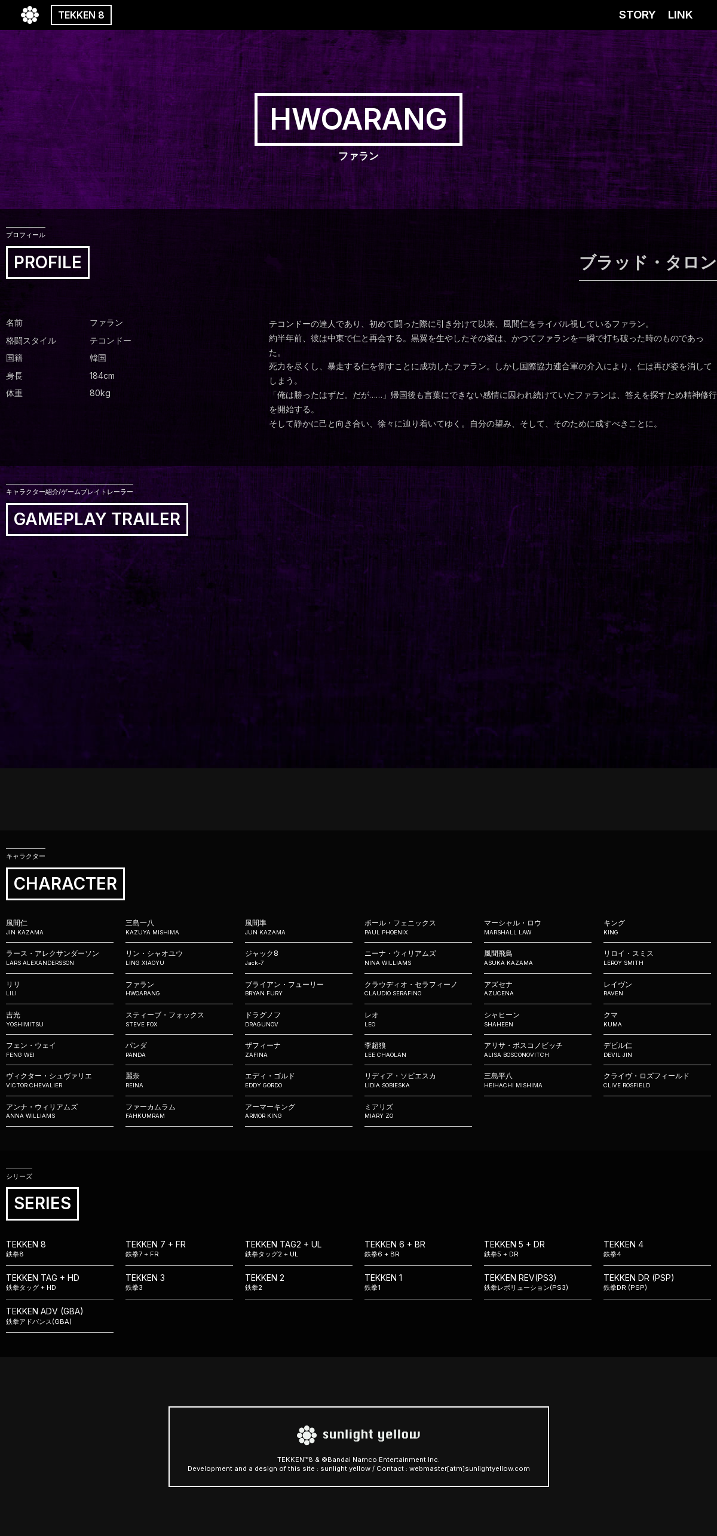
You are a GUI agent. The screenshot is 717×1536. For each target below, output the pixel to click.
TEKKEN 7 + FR (179, 1249)
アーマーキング (299, 1111)
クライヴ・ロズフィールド (657, 1080)
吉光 (60, 1019)
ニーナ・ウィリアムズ (418, 958)
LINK (680, 15)
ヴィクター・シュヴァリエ (60, 1080)
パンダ (179, 1050)
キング (657, 927)
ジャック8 (299, 958)
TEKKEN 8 (81, 15)
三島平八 (538, 1080)
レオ (418, 1019)
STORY (637, 15)
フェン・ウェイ (60, 1050)
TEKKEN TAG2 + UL (299, 1249)
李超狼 (418, 1050)
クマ (657, 1019)
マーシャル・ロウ (538, 927)
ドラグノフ (299, 1019)
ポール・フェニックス (418, 927)
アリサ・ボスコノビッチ (538, 1050)
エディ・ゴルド (299, 1080)
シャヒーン (538, 1019)
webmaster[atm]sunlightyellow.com (469, 1468)
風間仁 (60, 927)
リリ (60, 989)
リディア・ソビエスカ (418, 1080)
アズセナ (538, 989)
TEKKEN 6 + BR (418, 1249)
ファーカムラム (179, 1111)
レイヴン (657, 989)
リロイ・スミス (657, 958)
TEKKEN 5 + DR (538, 1249)
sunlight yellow (345, 1468)
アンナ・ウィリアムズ (60, 1111)
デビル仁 (657, 1050)
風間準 (299, 927)
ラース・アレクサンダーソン (60, 958)
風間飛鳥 (538, 958)
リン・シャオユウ (179, 958)
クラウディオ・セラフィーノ (418, 989)
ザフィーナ (299, 1050)
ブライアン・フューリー (299, 989)
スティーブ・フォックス (179, 1019)
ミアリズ (418, 1111)
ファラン (179, 989)
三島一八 (179, 927)
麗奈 (179, 1080)
